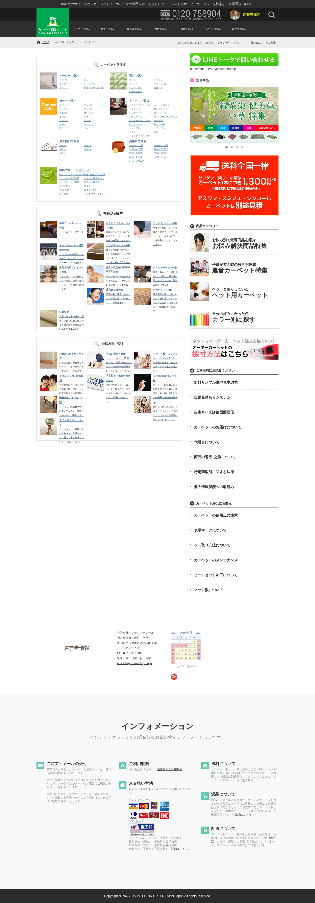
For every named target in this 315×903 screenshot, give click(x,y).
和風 (156, 132)
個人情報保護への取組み (214, 487)
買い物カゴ (257, 42)
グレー (87, 128)
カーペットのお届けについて (217, 427)
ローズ (87, 116)
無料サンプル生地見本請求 (216, 382)
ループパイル (135, 116)
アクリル (133, 83)
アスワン (63, 80)
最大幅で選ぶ (239, 28)
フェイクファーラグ (139, 136)
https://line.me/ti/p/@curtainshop (234, 67)
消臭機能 (63, 193)
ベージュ (63, 109)
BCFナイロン (135, 91)
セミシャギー (135, 109)
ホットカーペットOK (94, 193)
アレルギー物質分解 (69, 178)
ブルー (62, 124)
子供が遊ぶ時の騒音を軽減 (239, 268)
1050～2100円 (136, 145)
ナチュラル (159, 128)
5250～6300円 (136, 153)
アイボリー (89, 105)
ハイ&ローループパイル (165, 116)
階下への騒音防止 (93, 182)
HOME (45, 42)
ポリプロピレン (161, 83)
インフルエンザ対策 (69, 182)
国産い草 (158, 87)
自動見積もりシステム (212, 397)
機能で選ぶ (187, 28)
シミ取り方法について (212, 545)
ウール (132, 80)
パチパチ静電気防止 (94, 178)
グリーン (88, 124)
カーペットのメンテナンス (216, 560)
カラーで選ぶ (108, 28)
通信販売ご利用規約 (170, 769)
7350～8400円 (136, 157)
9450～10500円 (137, 161)
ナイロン (158, 80)
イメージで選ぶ (212, 28)
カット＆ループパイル (140, 120)
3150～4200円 (136, 149)
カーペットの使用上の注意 (216, 515)
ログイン (209, 42)
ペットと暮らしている (240, 292)
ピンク (62, 116)
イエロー (63, 113)
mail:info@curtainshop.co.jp (134, 663)
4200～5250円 (161, 149)
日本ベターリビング (94, 87)
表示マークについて (210, 530)
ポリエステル (135, 87)
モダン (132, 132)
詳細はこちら (83, 170)
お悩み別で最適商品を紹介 (239, 243)
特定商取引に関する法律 (214, 472)
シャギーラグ (135, 113)
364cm (62, 145)
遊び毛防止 (64, 186)
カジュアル (134, 128)
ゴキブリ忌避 (90, 190)
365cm (87, 145)
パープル (63, 120)
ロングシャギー (161, 109)
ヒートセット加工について (216, 575)
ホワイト (63, 105)
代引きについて (206, 442)
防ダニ (87, 186)
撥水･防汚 (64, 190)
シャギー (158, 120)
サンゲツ (63, 83)
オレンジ (88, 113)
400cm (62, 153)
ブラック (63, 128)
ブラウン (88, 109)
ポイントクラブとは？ (189, 42)
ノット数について (208, 590)
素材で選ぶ (160, 28)
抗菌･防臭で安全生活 (94, 174)
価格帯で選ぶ (134, 28)
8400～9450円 (161, 157)
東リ (86, 80)
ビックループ (135, 124)
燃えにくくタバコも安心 (71, 174)
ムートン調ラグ (161, 105)
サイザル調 (159, 124)
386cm (87, 149)
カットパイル (160, 113)
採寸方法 (270, 42)
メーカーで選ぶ (81, 28)
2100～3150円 (161, 145)
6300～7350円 (161, 153)
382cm (62, 149)
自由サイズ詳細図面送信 (214, 412)
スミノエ (63, 87)
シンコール (89, 83)
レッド (87, 120)
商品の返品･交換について (215, 457)
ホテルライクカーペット (141, 105)
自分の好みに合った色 (233, 317)
